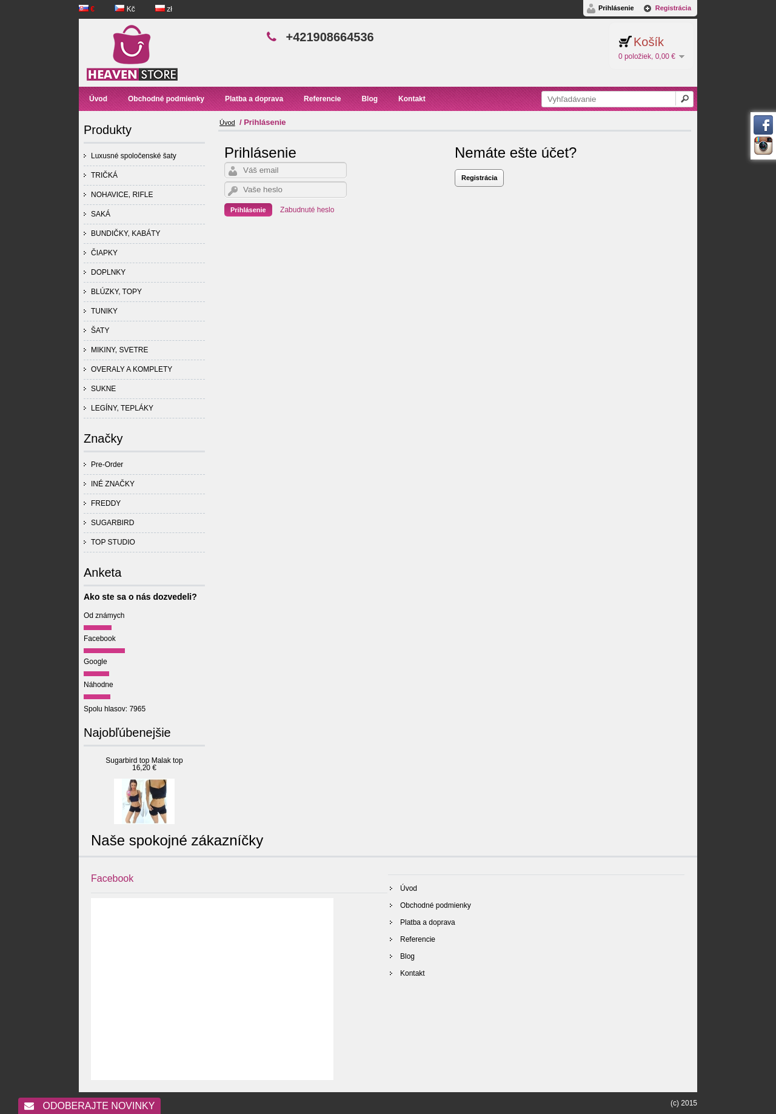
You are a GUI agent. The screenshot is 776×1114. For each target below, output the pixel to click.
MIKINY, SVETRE (119, 350)
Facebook (100, 638)
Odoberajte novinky (89, 1106)
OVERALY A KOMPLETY (131, 369)
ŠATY (100, 330)
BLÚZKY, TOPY (116, 291)
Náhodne (98, 684)
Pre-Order (107, 464)
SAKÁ (100, 214)
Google (95, 661)
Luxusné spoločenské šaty (133, 156)
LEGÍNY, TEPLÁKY (122, 408)
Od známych (104, 615)
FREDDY (106, 503)
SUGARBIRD (112, 522)
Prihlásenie (616, 8)
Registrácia (673, 8)
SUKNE (103, 388)
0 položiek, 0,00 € (646, 56)
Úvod (227, 122)
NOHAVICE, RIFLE (122, 194)
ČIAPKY (104, 253)
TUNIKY (104, 311)
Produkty (108, 129)
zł (163, 9)
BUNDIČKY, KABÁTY (125, 233)
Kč (126, 9)
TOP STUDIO (113, 542)
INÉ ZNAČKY (113, 484)
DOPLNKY (108, 272)
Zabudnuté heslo (307, 210)
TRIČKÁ (104, 175)
